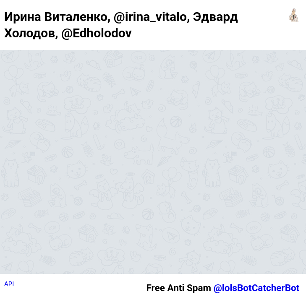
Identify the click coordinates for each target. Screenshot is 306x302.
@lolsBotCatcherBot (257, 287)
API (9, 284)
